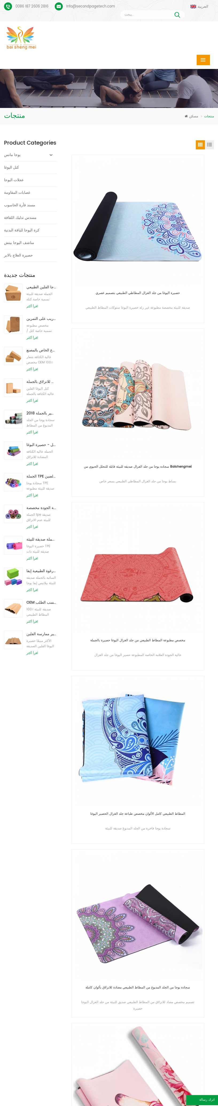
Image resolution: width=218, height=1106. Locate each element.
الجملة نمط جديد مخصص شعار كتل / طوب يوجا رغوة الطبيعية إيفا (41, 571)
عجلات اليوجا (14, 180)
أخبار (184, 1093)
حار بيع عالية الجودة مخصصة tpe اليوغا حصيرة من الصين (41, 508)
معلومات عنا (109, 1093)
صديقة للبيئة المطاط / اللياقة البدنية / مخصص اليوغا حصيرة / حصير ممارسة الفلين (41, 634)
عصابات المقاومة (17, 192)
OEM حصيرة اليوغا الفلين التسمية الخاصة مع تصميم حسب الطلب (41, 602)
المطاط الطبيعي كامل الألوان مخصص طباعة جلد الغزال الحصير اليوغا (180, 344)
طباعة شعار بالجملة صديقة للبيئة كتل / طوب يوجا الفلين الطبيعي (41, 287)
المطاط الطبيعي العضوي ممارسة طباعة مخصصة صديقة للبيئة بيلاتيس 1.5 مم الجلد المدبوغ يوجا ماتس (106, 678)
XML (149, 1101)
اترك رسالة (181, 1101)
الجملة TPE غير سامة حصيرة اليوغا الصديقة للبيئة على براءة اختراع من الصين (41, 476)
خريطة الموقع (110, 1101)
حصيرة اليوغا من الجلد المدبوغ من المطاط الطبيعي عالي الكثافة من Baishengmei (180, 566)
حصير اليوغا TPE (89, 931)
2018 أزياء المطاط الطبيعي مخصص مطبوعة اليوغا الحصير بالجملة (41, 413)
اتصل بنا (150, 1093)
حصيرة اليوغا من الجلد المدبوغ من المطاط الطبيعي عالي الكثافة (180, 455)
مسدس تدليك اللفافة (20, 218)
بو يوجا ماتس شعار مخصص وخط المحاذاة (39, 963)
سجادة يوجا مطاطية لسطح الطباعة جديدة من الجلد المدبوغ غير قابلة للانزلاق (106, 566)
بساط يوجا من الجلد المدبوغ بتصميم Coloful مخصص (39, 929)
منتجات (70, 1093)
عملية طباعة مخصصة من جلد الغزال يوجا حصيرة (39, 946)
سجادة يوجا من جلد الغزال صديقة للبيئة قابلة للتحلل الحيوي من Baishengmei (180, 233)
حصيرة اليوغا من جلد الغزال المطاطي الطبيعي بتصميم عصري (106, 233)
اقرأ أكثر (32, 306)
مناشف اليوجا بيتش (19, 243)
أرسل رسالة (63, 891)
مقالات (70, 1101)
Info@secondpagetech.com (90, 6)
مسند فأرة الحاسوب (19, 205)
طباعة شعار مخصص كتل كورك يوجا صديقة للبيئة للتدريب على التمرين (41, 319)
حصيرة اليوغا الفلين (91, 956)
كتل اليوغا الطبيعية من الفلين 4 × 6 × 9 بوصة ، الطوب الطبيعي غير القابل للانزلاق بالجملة (41, 382)
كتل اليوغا (11, 167)
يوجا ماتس (12, 155)
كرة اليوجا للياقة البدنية (22, 230)
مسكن (191, 116)
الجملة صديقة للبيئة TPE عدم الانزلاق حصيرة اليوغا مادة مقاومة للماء (41, 539)
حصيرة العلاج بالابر (18, 255)
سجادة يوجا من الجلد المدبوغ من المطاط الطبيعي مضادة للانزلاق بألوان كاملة (106, 455)
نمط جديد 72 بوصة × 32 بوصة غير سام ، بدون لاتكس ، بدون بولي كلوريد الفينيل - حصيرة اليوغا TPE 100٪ (41, 445)
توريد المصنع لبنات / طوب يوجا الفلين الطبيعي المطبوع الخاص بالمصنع (41, 350)
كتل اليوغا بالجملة (90, 1014)
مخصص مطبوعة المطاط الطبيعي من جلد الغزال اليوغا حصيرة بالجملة (107, 344)
